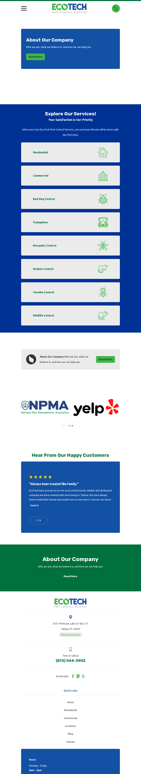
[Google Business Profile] (78, 676)
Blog (70, 733)
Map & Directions (70, 634)
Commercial (70, 718)
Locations (70, 725)
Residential (70, 710)
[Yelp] (83, 676)
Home (70, 702)
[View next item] (77, 425)
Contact (70, 741)
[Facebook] (73, 676)
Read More (35, 56)
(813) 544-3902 (70, 660)
